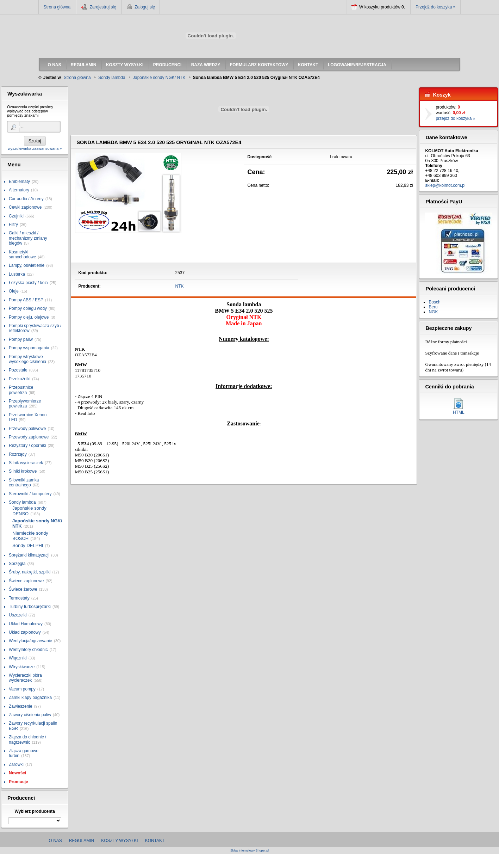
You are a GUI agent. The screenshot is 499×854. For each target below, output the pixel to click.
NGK (433, 311)
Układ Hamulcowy (26, 623)
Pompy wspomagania (29, 347)
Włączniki (18, 658)
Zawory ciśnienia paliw (30, 714)
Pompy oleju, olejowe (29, 317)
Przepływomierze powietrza (25, 403)
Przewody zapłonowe (29, 437)
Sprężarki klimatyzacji (29, 555)
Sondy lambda (22, 502)
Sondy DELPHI (27, 545)
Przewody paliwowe (27, 428)
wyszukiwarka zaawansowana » (35, 148)
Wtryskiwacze (22, 666)
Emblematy (19, 181)
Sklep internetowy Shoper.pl (249, 850)
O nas (55, 840)
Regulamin (81, 840)
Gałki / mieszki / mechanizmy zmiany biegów (28, 238)
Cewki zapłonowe (25, 207)
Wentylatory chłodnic (28, 649)
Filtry (13, 224)
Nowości (17, 772)
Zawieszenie (20, 706)
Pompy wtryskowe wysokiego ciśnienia (27, 359)
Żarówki (16, 764)
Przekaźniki (19, 378)
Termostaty (19, 598)
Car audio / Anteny (26, 198)
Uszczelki (18, 615)
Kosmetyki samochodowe (22, 254)
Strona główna (57, 7)
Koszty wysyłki (119, 840)
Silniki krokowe (23, 471)
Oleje (14, 291)
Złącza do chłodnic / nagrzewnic (27, 739)
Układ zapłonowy (25, 632)
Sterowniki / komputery (30, 493)
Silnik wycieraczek (26, 462)
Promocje (18, 781)
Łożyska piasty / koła (28, 282)
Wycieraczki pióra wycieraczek (25, 678)
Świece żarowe (23, 589)
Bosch (434, 302)
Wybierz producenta (34, 811)
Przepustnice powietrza (21, 390)
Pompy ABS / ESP (26, 299)
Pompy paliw (21, 339)
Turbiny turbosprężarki (30, 606)
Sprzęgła (17, 563)
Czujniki (16, 216)
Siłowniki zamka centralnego (24, 482)
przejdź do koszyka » (455, 118)
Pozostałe (18, 370)
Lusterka (17, 274)
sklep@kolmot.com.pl (445, 185)
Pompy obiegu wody (28, 308)
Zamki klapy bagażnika (30, 697)
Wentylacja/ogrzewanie (30, 640)
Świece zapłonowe (26, 580)
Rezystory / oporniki (27, 445)
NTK (179, 286)
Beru (433, 307)
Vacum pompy (22, 689)
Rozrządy (18, 454)
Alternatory (19, 190)
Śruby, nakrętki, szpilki (29, 572)
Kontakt (155, 840)
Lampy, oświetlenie (26, 265)
